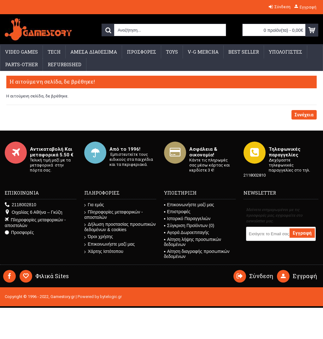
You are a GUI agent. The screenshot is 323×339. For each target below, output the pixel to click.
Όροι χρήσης (98, 236)
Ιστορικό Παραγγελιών (187, 218)
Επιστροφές (177, 211)
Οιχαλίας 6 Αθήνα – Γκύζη (33, 212)
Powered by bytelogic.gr (100, 296)
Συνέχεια (304, 114)
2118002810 (20, 204)
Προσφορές (19, 232)
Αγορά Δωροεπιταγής (186, 232)
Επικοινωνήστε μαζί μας (109, 244)
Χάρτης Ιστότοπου (103, 251)
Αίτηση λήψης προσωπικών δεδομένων (192, 242)
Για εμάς (94, 204)
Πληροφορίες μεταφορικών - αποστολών (35, 222)
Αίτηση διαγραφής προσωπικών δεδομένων (197, 254)
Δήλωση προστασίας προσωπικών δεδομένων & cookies (120, 227)
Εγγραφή (302, 233)
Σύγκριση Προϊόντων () (189, 225)
